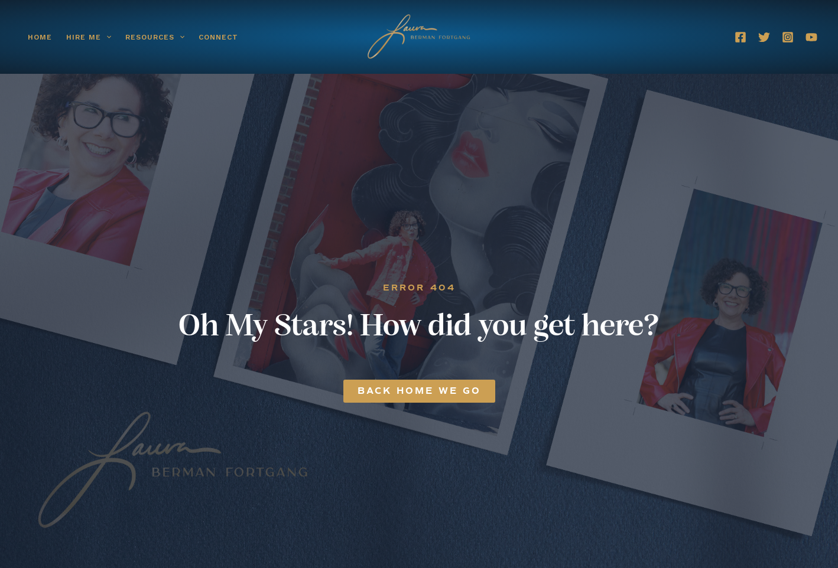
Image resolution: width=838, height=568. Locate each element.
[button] (106, 37)
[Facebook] (740, 37)
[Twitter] (764, 37)
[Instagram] (788, 37)
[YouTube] (811, 37)
